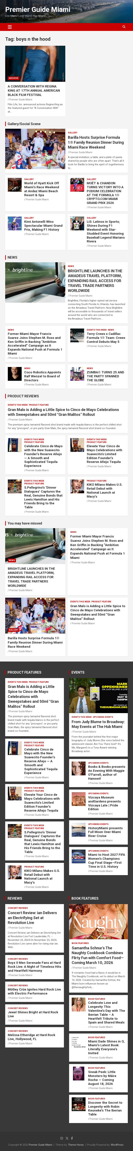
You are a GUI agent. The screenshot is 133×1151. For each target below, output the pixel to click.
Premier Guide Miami (37, 10)
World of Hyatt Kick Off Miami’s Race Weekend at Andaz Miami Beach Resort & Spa (41, 189)
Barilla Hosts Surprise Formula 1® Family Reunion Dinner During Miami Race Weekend (96, 142)
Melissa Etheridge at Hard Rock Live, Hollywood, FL (31, 1037)
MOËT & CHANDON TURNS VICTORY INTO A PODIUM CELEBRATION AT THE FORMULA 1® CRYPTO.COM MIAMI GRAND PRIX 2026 (105, 193)
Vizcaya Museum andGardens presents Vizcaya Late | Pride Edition (104, 803)
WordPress (117, 1144)
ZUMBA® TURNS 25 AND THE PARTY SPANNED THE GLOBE (105, 376)
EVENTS (78, 672)
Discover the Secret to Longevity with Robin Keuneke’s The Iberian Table (105, 1108)
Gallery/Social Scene (24, 124)
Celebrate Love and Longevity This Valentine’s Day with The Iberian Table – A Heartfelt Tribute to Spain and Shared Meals (106, 1012)
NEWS (12, 257)
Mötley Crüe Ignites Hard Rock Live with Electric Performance (34, 991)
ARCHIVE (13, 78)
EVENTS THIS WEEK (97, 330)
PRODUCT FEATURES (24, 672)
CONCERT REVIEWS (18, 908)
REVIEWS (15, 898)
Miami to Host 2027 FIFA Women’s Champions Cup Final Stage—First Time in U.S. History (106, 860)
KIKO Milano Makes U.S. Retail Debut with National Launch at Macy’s (104, 490)
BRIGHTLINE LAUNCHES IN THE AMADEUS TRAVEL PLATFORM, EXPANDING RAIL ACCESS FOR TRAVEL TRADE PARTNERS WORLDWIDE (95, 281)
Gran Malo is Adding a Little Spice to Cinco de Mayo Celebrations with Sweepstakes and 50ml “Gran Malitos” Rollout (97, 612)
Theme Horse (76, 1144)
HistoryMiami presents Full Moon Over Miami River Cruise (105, 832)
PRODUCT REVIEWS (23, 396)
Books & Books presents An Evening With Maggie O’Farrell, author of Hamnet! (106, 772)
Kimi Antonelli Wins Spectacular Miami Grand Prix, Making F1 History (43, 226)
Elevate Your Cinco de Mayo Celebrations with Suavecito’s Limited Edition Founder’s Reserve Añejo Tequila (104, 454)
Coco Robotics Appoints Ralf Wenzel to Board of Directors (42, 376)
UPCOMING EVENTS (103, 717)
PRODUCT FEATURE (39, 405)
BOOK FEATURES (85, 898)
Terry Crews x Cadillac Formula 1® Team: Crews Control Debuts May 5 (106, 338)
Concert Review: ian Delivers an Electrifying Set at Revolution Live (32, 918)
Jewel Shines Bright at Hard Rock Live (33, 1014)
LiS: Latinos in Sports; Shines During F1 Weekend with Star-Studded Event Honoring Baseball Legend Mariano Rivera (106, 231)
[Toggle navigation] (9, 27)
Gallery (72, 132)
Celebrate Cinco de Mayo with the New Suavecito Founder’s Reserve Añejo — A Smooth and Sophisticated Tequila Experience (43, 456)
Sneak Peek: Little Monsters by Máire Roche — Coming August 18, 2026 (102, 1078)
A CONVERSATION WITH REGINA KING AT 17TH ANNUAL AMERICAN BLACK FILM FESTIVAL (34, 90)
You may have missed (25, 523)
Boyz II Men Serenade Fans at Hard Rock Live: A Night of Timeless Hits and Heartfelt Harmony (34, 967)
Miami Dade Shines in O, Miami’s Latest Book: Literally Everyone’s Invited (106, 1047)
